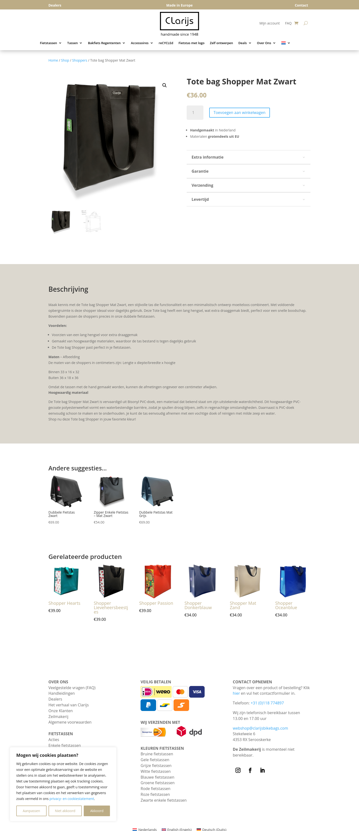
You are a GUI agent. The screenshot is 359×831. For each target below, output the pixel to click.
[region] (63, 784)
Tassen (72, 43)
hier (236, 693)
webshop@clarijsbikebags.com (260, 728)
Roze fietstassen (155, 794)
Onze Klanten (61, 710)
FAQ (288, 23)
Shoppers (79, 60)
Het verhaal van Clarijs (69, 705)
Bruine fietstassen (157, 754)
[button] (164, 85)
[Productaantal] (195, 112)
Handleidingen (62, 693)
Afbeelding (71, 357)
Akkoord (97, 810)
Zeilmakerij (58, 716)
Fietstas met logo (192, 43)
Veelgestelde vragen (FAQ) (72, 687)
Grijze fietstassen (156, 765)
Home (53, 60)
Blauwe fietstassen (157, 777)
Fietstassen (48, 43)
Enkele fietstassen (65, 745)
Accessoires (140, 43)
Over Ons (264, 43)
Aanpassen (31, 810)
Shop (65, 60)
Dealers (55, 699)
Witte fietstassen (156, 771)
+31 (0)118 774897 (267, 703)
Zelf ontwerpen (221, 43)
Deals (242, 43)
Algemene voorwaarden (70, 722)
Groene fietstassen (158, 782)
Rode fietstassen (155, 788)
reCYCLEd (166, 43)
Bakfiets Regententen (104, 43)
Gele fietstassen (155, 759)
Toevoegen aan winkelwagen (240, 112)
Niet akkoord (65, 810)
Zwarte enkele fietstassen (164, 800)
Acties (54, 739)
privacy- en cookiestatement (72, 798)
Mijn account (269, 23)
